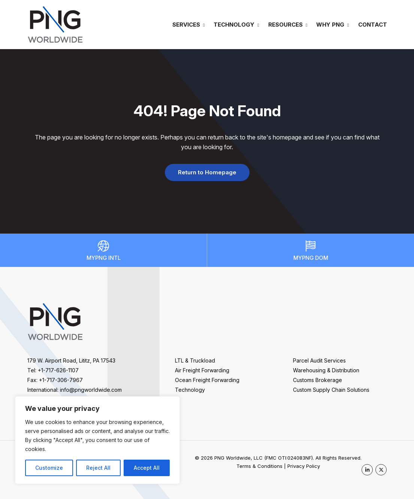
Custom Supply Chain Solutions (331, 390)
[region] (97, 440)
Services (186, 24)
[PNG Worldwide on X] (381, 469)
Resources (285, 24)
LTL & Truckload (195, 360)
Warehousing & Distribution (326, 370)
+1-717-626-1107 (58, 370)
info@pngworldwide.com (91, 390)
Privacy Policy (303, 466)
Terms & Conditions (259, 466)
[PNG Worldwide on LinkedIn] (367, 469)
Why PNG (330, 24)
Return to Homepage (207, 172)
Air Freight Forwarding (202, 370)
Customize (49, 468)
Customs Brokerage (317, 380)
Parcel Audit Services (319, 360)
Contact (372, 24)
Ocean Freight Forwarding (207, 380)
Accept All (147, 468)
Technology (234, 24)
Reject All (98, 468)
